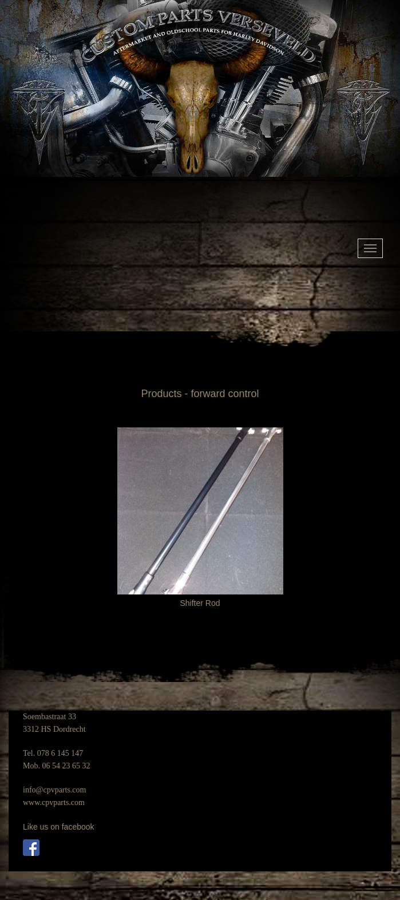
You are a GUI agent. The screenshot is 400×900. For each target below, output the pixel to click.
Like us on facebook (58, 826)
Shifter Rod (200, 603)
